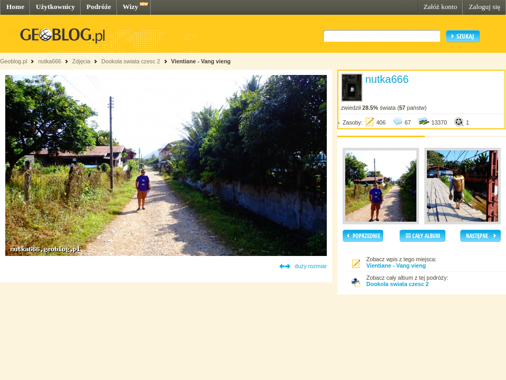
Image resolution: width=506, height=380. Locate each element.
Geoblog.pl (13, 61)
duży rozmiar (311, 266)
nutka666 (49, 61)
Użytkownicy (55, 7)
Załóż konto (440, 7)
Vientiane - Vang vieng (201, 61)
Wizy (130, 7)
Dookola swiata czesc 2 (130, 61)
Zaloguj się (484, 7)
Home (15, 7)
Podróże (98, 7)
